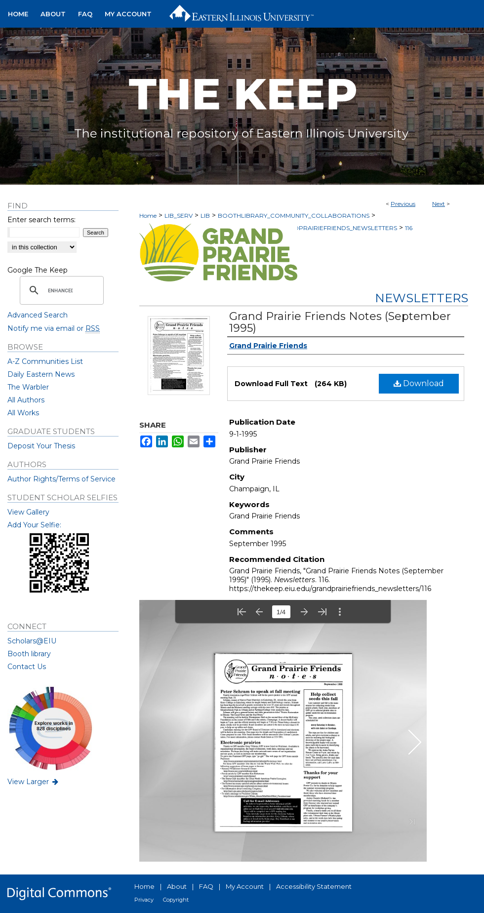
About (177, 886)
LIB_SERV (178, 215)
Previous (403, 203)
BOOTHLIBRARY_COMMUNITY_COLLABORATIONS (293, 215)
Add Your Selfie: (34, 524)
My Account (245, 886)
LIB (205, 215)
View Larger (33, 781)
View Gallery (28, 512)
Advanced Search (37, 315)
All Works (23, 412)
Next (438, 203)
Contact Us (26, 666)
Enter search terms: (41, 219)
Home (148, 215)
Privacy (144, 899)
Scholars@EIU (31, 640)
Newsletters (421, 298)
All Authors (25, 400)
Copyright (176, 899)
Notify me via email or (53, 328)
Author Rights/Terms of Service (61, 479)
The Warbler (28, 387)
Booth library (29, 653)
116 (408, 228)
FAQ (206, 886)
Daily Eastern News (41, 374)
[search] (60, 290)
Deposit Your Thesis (41, 445)
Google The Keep (37, 270)
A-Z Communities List (45, 361)
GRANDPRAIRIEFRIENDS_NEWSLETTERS (336, 228)
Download (419, 383)
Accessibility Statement (314, 886)
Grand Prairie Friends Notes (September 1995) (340, 322)
